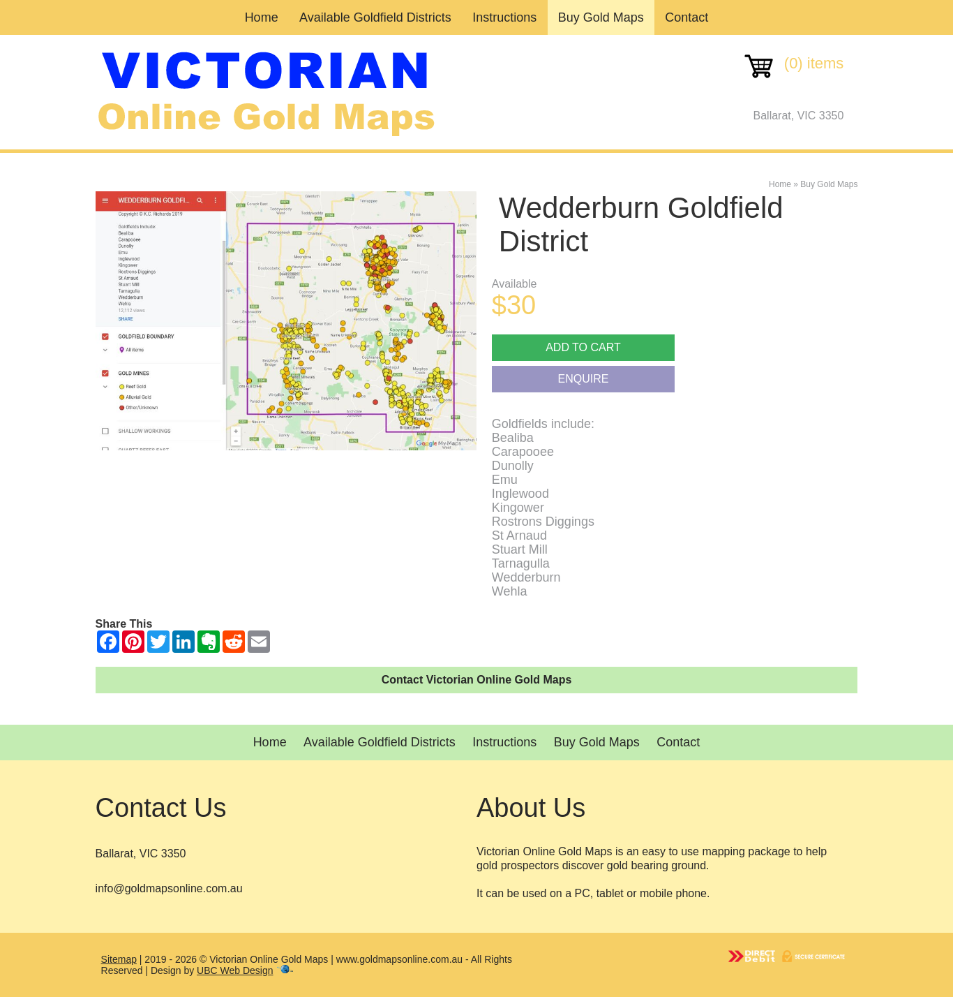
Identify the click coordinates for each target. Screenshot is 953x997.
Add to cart (583, 347)
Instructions (504, 17)
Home (261, 17)
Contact (686, 17)
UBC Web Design (235, 970)
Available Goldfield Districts (375, 17)
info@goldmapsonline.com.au (169, 888)
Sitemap (119, 959)
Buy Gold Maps (601, 17)
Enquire (583, 379)
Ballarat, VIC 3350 (798, 115)
